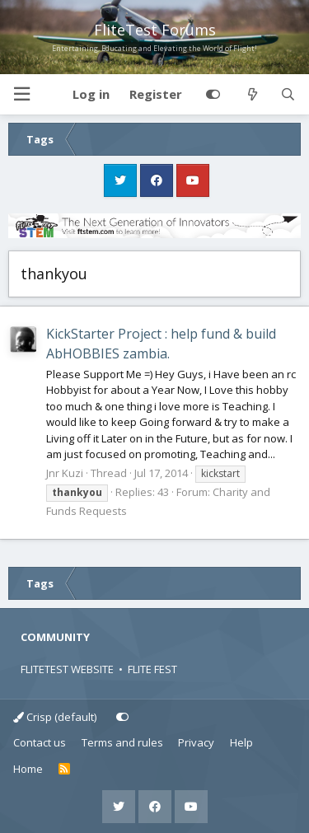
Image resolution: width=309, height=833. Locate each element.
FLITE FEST (152, 669)
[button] (21, 94)
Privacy (196, 742)
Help (241, 742)
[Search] (288, 94)
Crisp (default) (54, 716)
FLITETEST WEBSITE (67, 669)
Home (28, 768)
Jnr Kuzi (64, 473)
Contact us (39, 742)
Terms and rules (122, 742)
